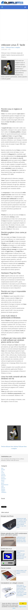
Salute (2, 486)
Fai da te (3, 477)
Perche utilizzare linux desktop (9, 446)
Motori (2, 483)
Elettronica (3, 475)
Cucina (2, 472)
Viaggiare (3, 490)
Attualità (3, 469)
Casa (2, 471)
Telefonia (3, 489)
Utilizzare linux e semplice (13, 47)
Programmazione (4, 484)
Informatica (3, 478)
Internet (2, 480)
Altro (2, 468)
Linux (3, 47)
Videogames (3, 492)
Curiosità (3, 474)
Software (3, 487)
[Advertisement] (14, 25)
